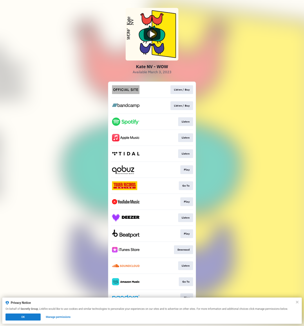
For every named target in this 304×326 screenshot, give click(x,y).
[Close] (297, 302)
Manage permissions (58, 317)
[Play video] (152, 34)
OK (23, 317)
